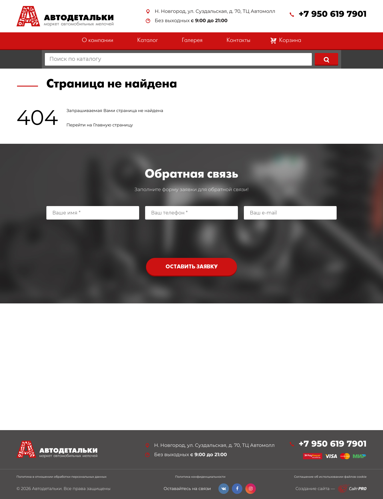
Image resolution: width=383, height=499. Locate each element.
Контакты (238, 40)
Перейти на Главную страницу (99, 125)
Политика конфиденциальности (200, 476)
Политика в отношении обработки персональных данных (61, 476)
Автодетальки (47, 488)
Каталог (147, 40)
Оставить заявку (191, 267)
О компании (97, 40)
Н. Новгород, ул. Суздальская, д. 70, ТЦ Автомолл (215, 11)
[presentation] (191, 237)
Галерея (192, 40)
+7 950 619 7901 (333, 14)
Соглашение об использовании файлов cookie (330, 476)
